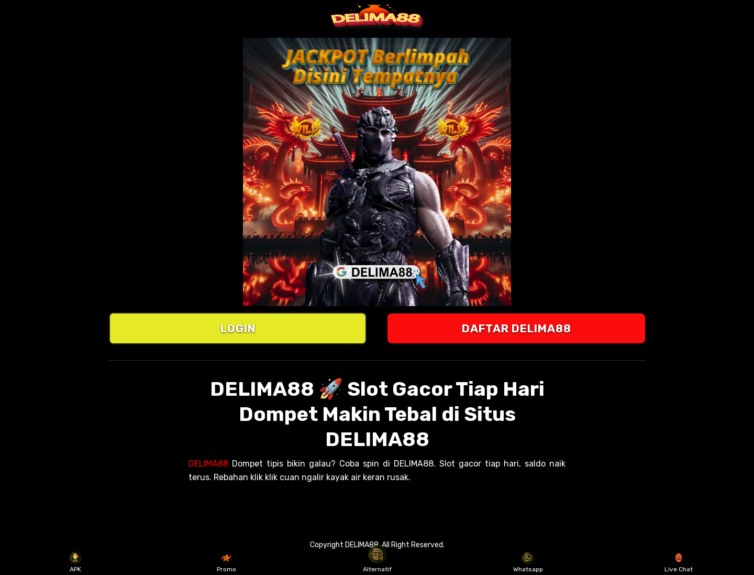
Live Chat (678, 562)
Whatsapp (528, 562)
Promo (226, 562)
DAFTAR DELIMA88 (516, 328)
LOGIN (238, 328)
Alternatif (377, 562)
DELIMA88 (208, 464)
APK (76, 562)
